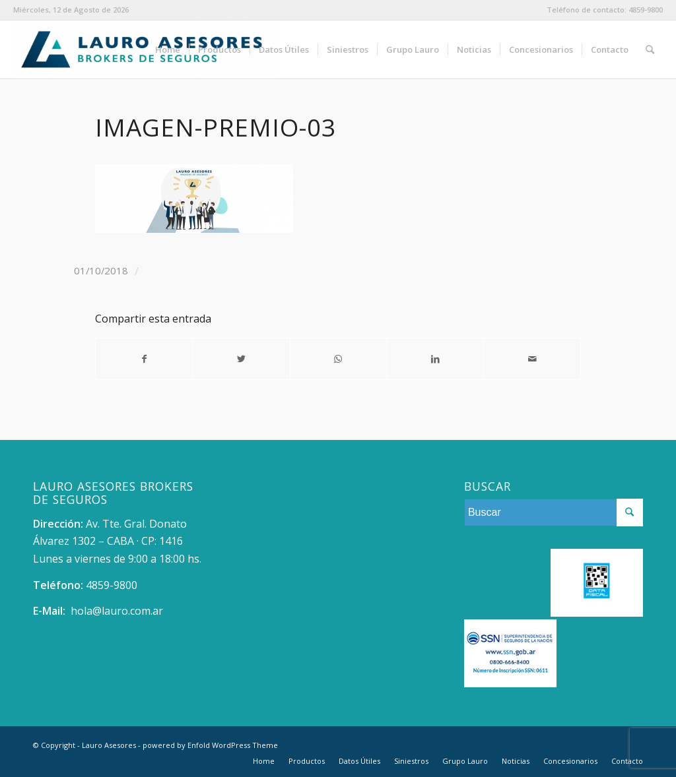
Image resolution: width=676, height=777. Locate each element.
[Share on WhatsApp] (338, 358)
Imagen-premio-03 (215, 127)
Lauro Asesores (109, 745)
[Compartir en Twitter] (241, 358)
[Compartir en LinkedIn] (435, 358)
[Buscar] (650, 49)
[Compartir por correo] (532, 358)
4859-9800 (645, 10)
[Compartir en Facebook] (144, 358)
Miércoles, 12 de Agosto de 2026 (71, 10)
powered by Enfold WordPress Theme (210, 745)
